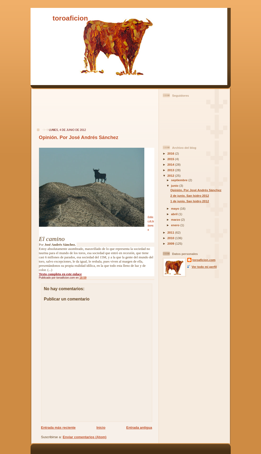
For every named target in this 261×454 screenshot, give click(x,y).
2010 (171, 238)
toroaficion (70, 18)
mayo (175, 208)
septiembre (180, 180)
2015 (171, 159)
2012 (171, 175)
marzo (176, 219)
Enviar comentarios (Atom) (84, 437)
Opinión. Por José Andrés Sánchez (79, 137)
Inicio (100, 428)
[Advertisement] (49, 111)
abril (175, 214)
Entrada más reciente (58, 428)
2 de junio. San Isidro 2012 (189, 195)
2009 (171, 243)
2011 (171, 232)
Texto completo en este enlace (60, 274)
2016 (171, 153)
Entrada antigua (139, 428)
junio (175, 185)
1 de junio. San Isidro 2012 (189, 201)
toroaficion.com (204, 259)
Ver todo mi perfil (204, 266)
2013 (171, 170)
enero (175, 225)
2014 (171, 164)
